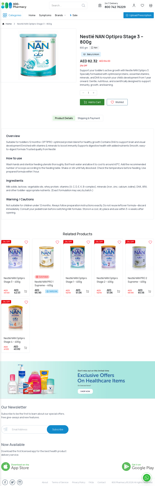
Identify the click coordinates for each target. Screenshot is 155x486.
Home (32, 15)
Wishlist (117, 102)
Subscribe (57, 429)
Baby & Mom (91, 54)
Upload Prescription (138, 15)
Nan (94, 47)
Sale (74, 15)
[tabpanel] (77, 174)
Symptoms (45, 15)
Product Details (64, 118)
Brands (60, 15)
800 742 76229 (115, 7)
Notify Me (51, 291)
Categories (12, 15)
